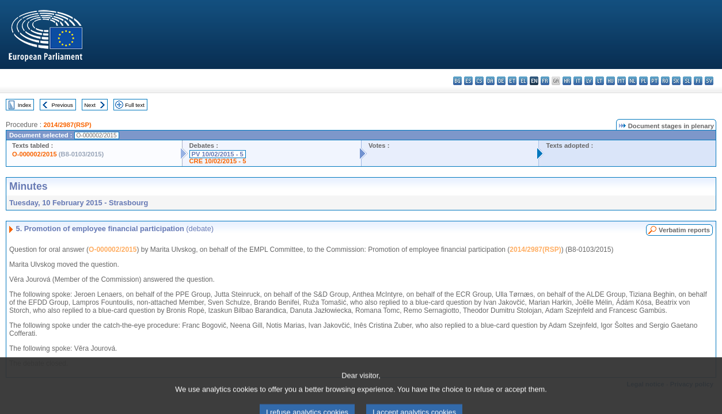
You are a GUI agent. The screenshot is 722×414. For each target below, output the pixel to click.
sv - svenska (709, 80)
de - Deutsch (501, 80)
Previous (62, 105)
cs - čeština (479, 80)
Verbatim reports (684, 230)
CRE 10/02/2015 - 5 (217, 161)
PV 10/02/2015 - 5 (218, 154)
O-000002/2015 (34, 154)
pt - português (654, 80)
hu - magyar (610, 80)
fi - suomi (698, 80)
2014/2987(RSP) (67, 124)
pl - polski (643, 80)
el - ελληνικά (523, 80)
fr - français (545, 80)
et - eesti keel (512, 80)
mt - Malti (621, 80)
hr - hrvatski (567, 80)
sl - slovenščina (687, 80)
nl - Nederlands (632, 80)
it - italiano (577, 80)
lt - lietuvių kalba (599, 80)
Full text (135, 105)
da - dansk (490, 80)
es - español (468, 80)
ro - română (665, 80)
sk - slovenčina (676, 80)
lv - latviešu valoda (588, 80)
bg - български (457, 80)
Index (24, 105)
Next (90, 105)
